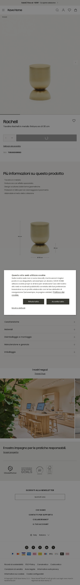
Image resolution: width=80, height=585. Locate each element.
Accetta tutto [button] (58, 301)
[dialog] (40, 292)
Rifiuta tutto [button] (33, 301)
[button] (18, 308)
